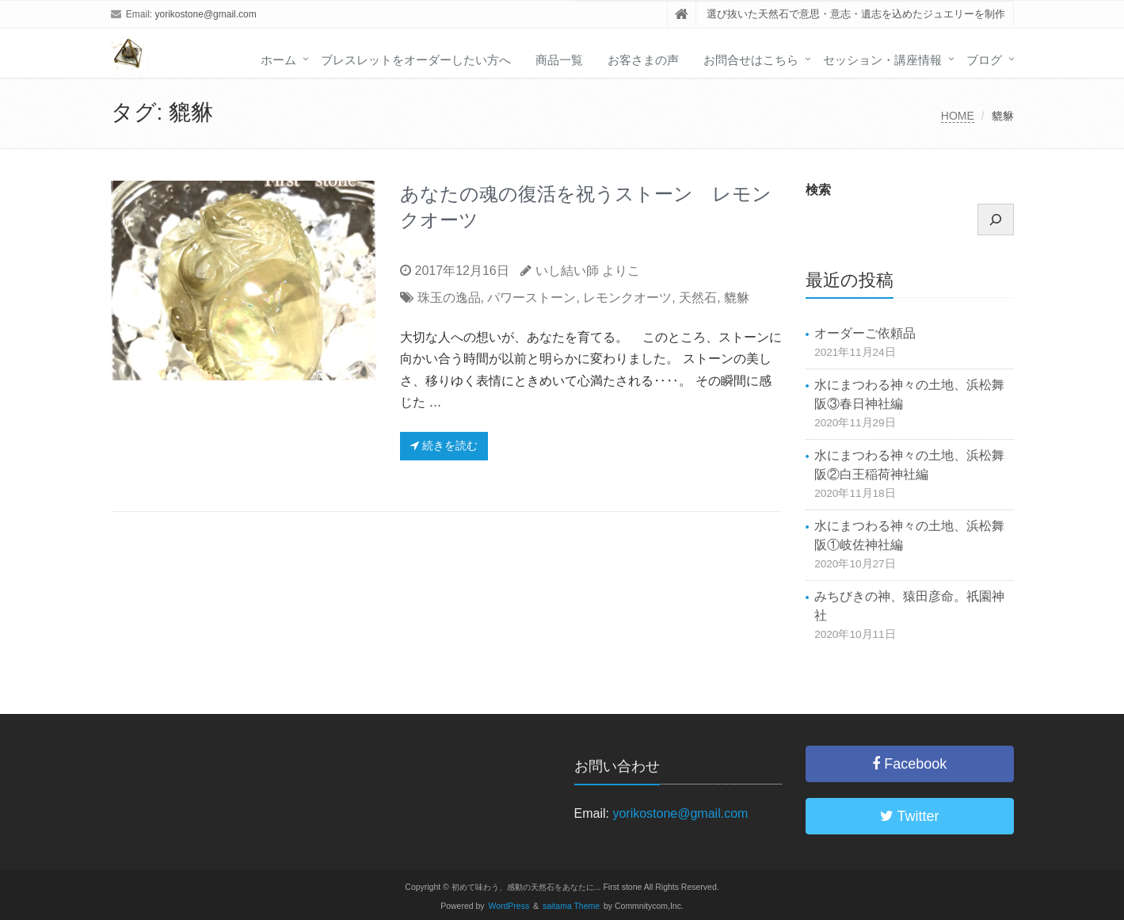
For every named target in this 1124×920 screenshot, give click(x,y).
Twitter (909, 816)
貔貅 (736, 297)
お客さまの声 (643, 60)
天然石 (698, 297)
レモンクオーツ (627, 297)
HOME (957, 115)
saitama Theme (571, 906)
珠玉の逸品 (449, 297)
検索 (818, 190)
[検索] (995, 219)
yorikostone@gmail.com (206, 14)
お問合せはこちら (750, 60)
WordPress (509, 906)
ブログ (984, 60)
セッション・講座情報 (882, 60)
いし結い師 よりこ (587, 270)
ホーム (278, 60)
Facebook (909, 764)
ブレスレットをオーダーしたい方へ (416, 60)
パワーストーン (531, 297)
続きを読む (444, 445)
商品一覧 (559, 60)
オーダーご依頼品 (865, 333)
